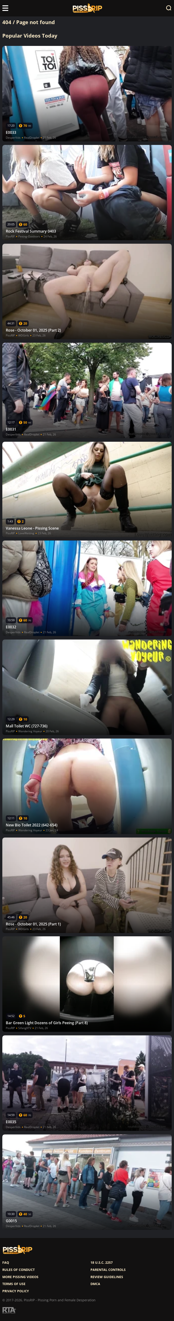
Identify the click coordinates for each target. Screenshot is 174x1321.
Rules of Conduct (18, 1270)
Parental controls (108, 1270)
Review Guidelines (106, 1277)
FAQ (5, 1262)
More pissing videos (20, 1277)
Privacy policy (15, 1291)
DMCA (95, 1284)
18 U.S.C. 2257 (101, 1262)
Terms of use (13, 1284)
